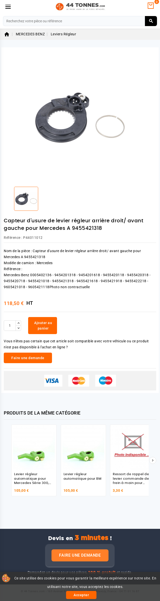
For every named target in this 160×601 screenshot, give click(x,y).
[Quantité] (10, 325)
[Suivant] (152, 460)
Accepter (81, 595)
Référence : (13, 238)
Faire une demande (80, 555)
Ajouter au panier (43, 325)
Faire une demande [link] (27, 358)
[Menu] (8, 7)
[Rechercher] (80, 21)
